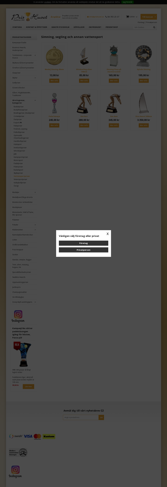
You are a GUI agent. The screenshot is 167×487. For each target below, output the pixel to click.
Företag (83, 243)
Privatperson (83, 249)
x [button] (108, 233)
